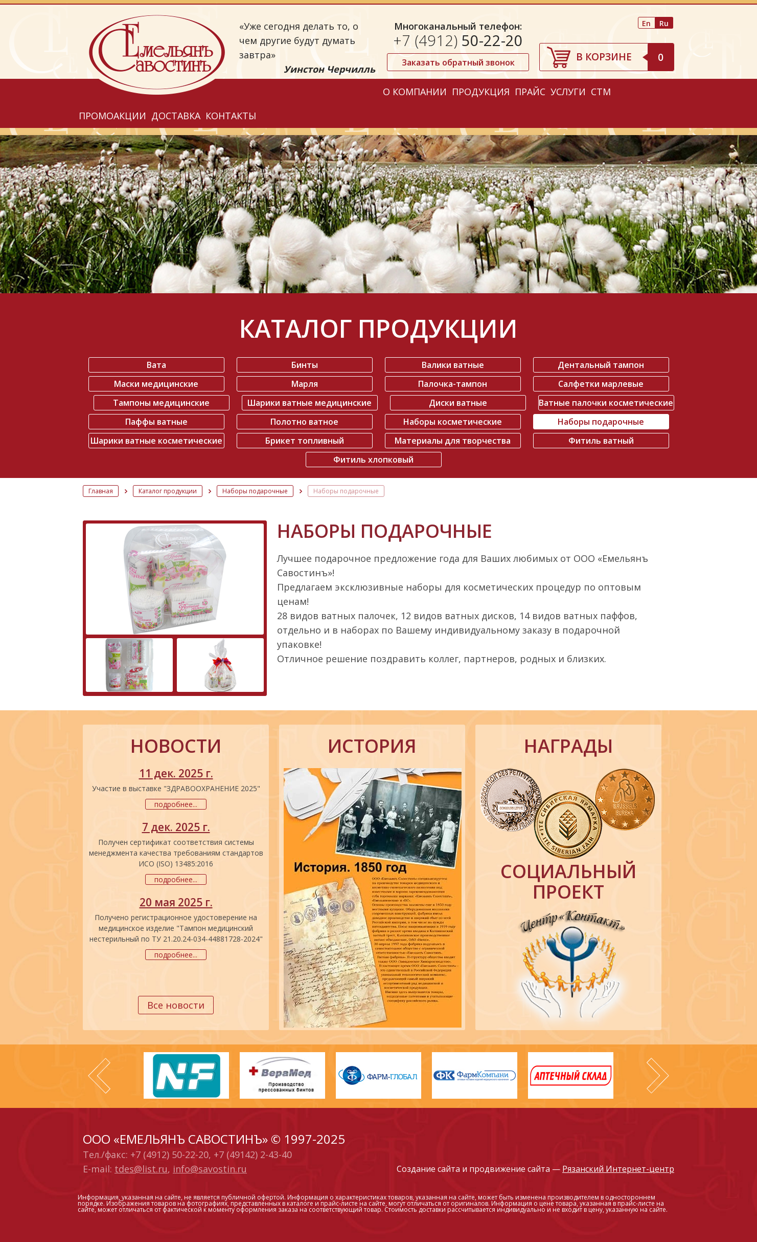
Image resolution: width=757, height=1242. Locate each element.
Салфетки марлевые (601, 383)
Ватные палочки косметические (606, 402)
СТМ (601, 91)
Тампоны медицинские (161, 402)
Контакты (230, 116)
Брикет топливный (304, 440)
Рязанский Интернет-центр (618, 1168)
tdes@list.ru (141, 1169)
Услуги (568, 91)
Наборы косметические (452, 421)
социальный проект (568, 881)
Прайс (530, 91)
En (646, 23)
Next (658, 1076)
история (372, 746)
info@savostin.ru (210, 1169)
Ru (664, 23)
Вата (156, 365)
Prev (99, 1076)
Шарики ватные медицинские (309, 402)
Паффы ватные (156, 421)
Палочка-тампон (452, 383)
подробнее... (175, 804)
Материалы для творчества (453, 440)
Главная (100, 491)
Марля (304, 383)
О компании (415, 91)
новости (175, 746)
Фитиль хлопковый (373, 459)
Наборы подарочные (601, 421)
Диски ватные (458, 402)
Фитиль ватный (601, 440)
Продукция (481, 91)
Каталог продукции (168, 491)
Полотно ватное (304, 421)
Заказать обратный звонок (458, 62)
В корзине (625, 57)
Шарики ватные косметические (156, 440)
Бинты (304, 365)
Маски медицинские (156, 383)
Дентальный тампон (601, 365)
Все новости (175, 1005)
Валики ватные (453, 365)
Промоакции (112, 116)
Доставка (175, 116)
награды (568, 746)
